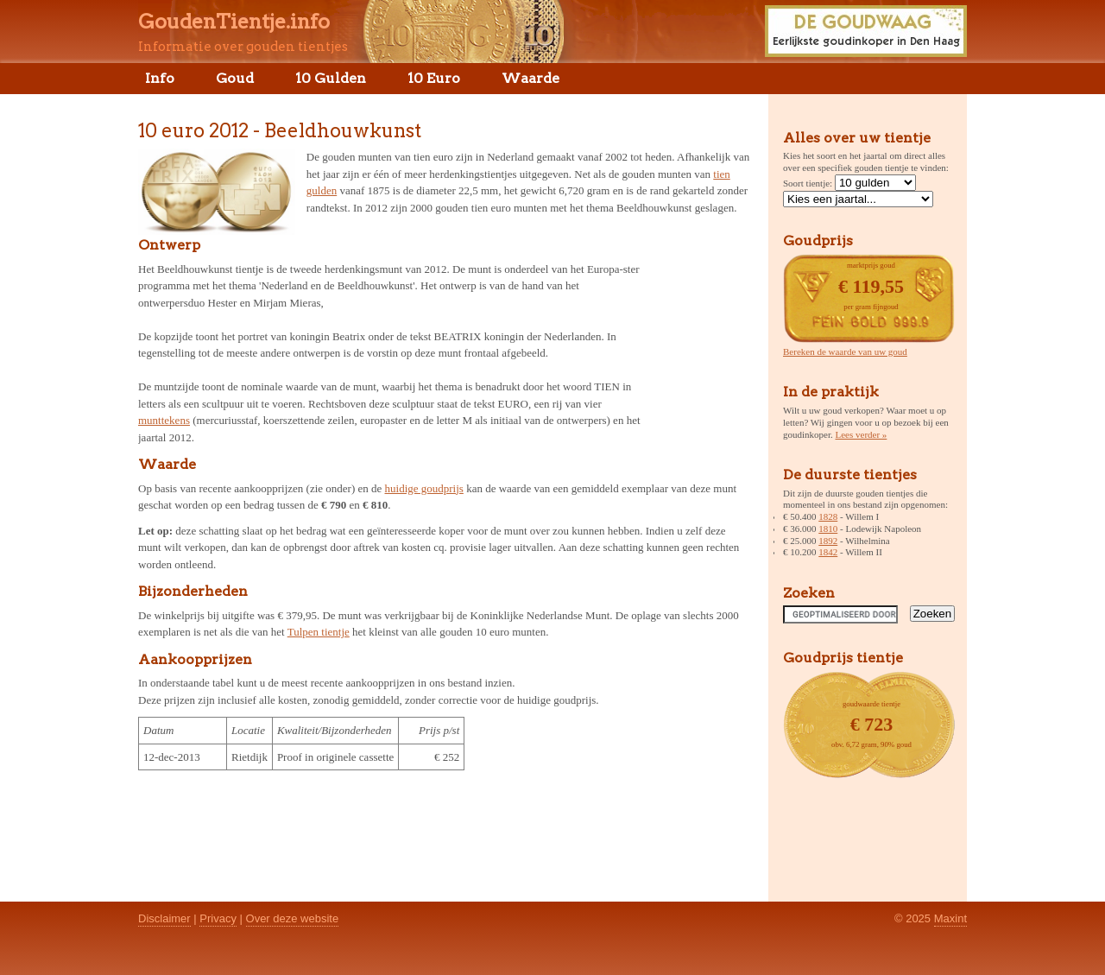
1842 (827, 552)
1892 (827, 540)
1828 (827, 516)
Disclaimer (164, 918)
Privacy (218, 918)
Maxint (950, 918)
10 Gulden (330, 78)
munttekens (164, 420)
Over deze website (292, 918)
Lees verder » (861, 434)
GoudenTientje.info (234, 21)
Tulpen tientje (318, 631)
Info (159, 78)
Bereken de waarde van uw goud (845, 351)
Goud (235, 78)
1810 (827, 528)
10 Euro (433, 78)
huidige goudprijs (424, 488)
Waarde (530, 78)
